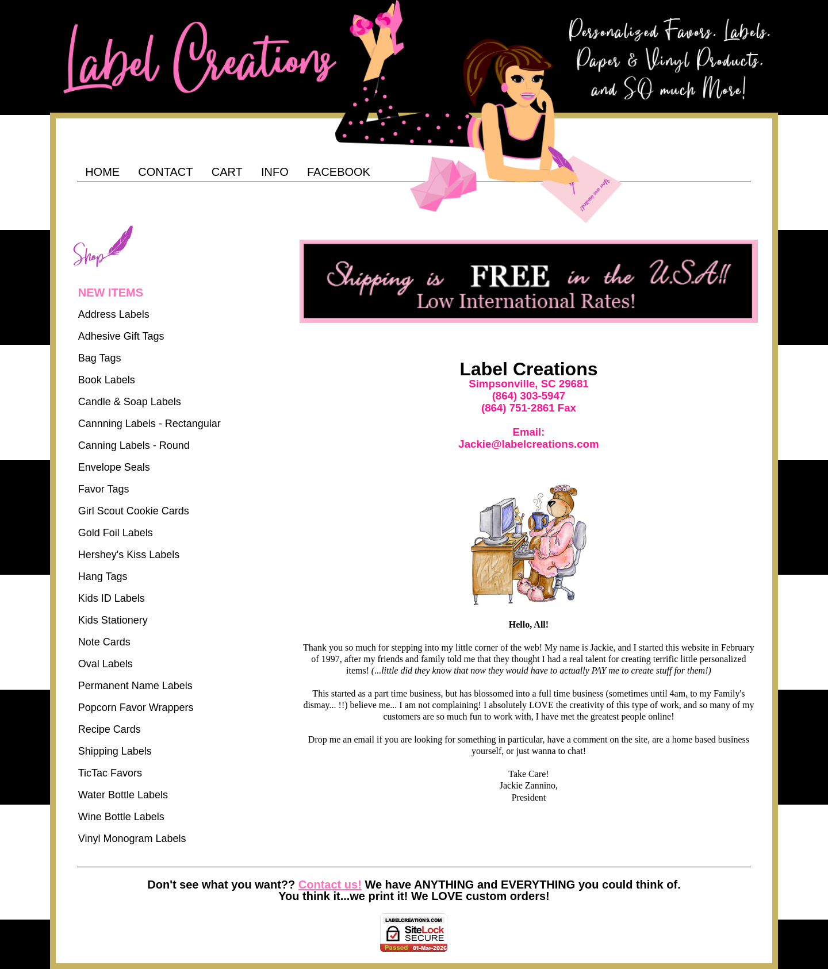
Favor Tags (103, 489)
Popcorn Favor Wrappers (136, 707)
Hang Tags (103, 576)
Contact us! (330, 884)
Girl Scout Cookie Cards (133, 511)
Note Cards (104, 642)
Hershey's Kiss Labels (129, 554)
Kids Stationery (113, 620)
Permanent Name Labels (135, 685)
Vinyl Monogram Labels (132, 838)
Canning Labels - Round (134, 445)
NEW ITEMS (110, 292)
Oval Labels (105, 664)
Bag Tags (99, 358)
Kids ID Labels (111, 598)
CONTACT (165, 172)
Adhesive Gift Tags (121, 336)
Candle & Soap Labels (129, 401)
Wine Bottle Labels (121, 816)
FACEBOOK (338, 172)
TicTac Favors (110, 773)
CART (227, 172)
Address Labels (114, 314)
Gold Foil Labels (115, 533)
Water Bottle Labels (123, 795)
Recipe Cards (109, 729)
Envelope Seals (114, 467)
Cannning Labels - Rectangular (149, 423)
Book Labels (106, 380)
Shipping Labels (115, 751)
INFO (275, 172)
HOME (102, 172)
